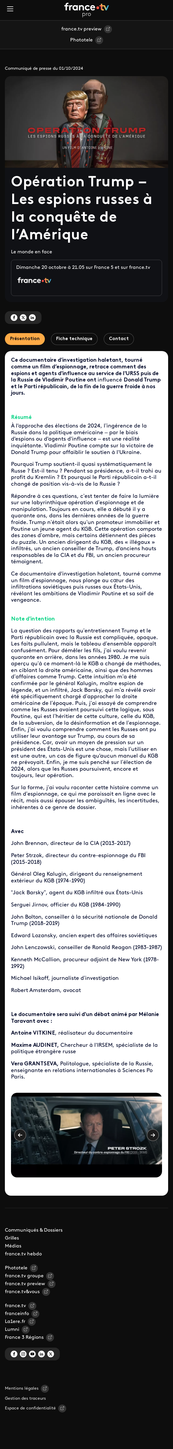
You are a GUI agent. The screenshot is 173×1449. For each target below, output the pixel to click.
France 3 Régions (24, 1337)
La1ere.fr (15, 1321)
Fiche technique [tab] (74, 339)
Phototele (81, 40)
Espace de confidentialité (30, 1408)
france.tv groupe (24, 1276)
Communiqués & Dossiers (34, 1230)
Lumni (12, 1329)
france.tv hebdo (23, 1254)
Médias (13, 1246)
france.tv (15, 1305)
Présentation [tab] (25, 339)
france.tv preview (81, 29)
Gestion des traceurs (25, 1398)
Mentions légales (21, 1388)
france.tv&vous (22, 1291)
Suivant (153, 1135)
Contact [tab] (119, 339)
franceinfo (17, 1313)
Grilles (12, 1238)
